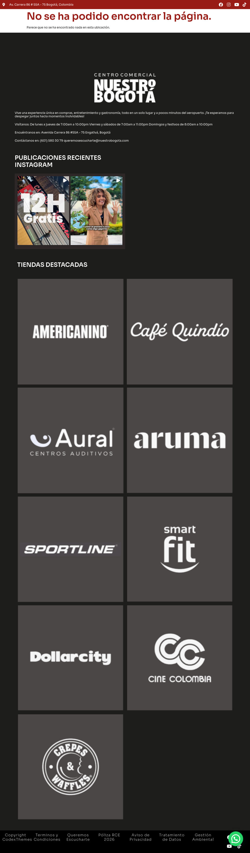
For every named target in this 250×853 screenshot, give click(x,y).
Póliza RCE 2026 (109, 837)
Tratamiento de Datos (172, 837)
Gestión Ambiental (203, 837)
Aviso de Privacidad (141, 837)
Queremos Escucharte (78, 837)
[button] (43, 210)
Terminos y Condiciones (47, 837)
